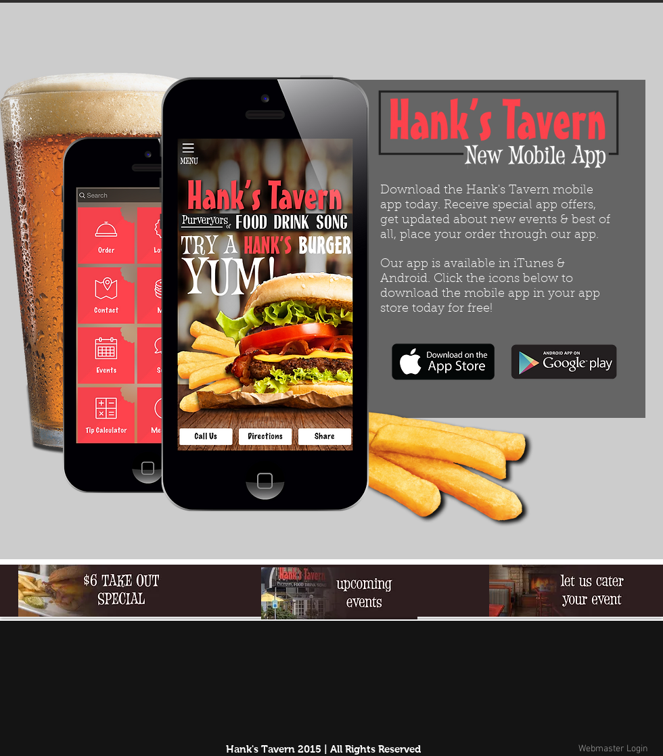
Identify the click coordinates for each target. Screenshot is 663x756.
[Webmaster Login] (613, 749)
